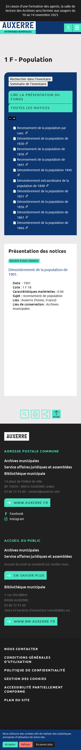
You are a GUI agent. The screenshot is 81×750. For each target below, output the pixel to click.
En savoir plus (44, 744)
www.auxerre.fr (30, 502)
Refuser (25, 744)
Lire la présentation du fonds (35, 97)
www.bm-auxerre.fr (34, 621)
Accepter (10, 744)
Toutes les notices (30, 108)
